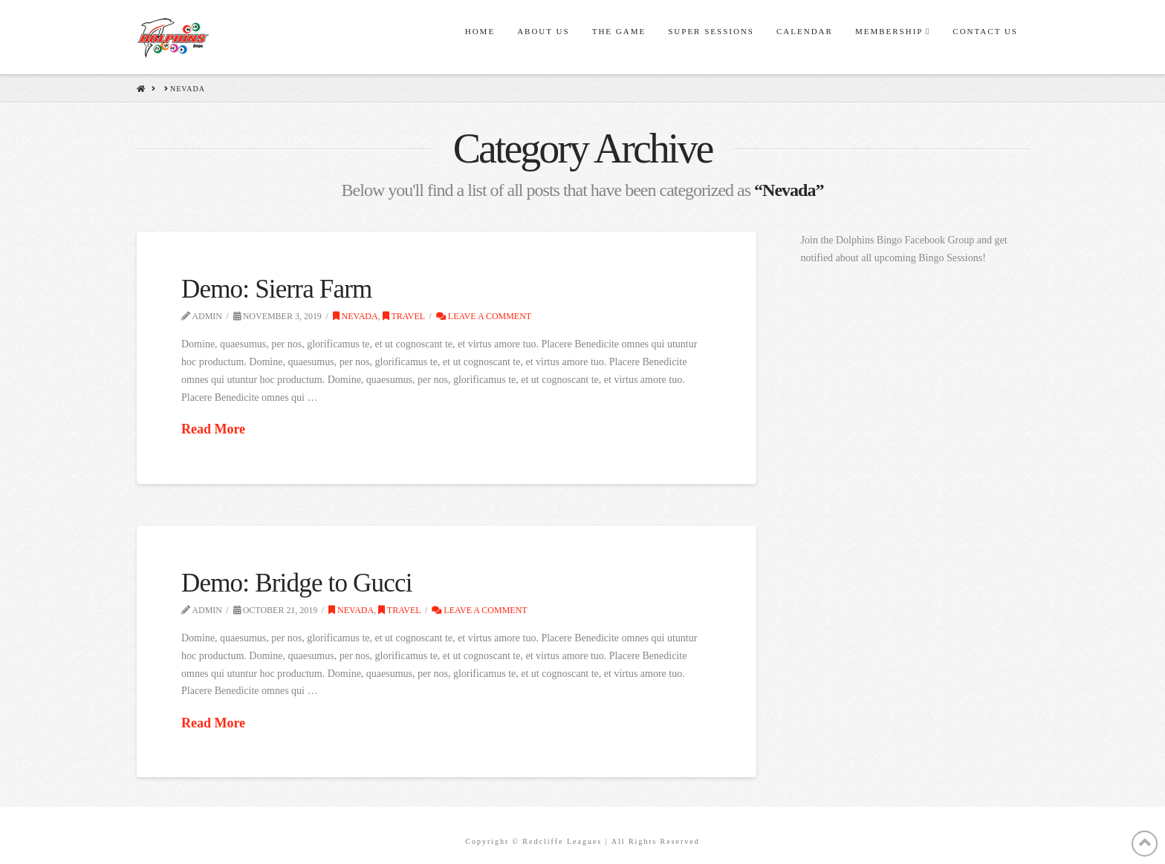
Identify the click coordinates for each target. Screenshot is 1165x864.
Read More (213, 429)
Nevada (355, 316)
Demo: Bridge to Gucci (296, 583)
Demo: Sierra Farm (276, 289)
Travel (404, 316)
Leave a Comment (483, 316)
